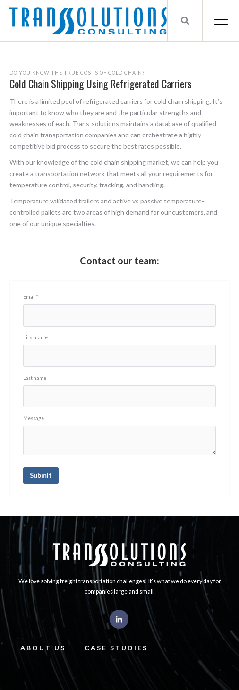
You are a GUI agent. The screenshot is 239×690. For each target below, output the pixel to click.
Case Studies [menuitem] (116, 648)
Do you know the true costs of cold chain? (77, 73)
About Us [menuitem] (43, 648)
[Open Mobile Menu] (221, 21)
